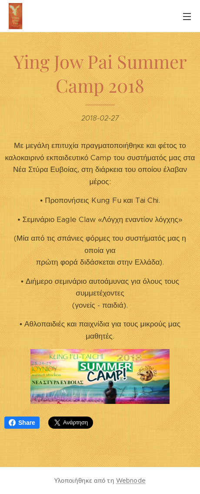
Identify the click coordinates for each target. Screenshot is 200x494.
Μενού (187, 16)
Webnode (131, 480)
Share (22, 422)
